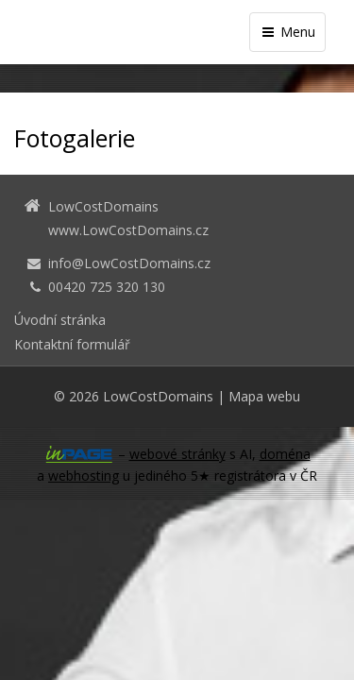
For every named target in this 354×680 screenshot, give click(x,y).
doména (285, 454)
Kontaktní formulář (72, 344)
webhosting (83, 475)
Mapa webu (264, 396)
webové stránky (177, 454)
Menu (287, 32)
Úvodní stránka (60, 320)
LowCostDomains (158, 396)
